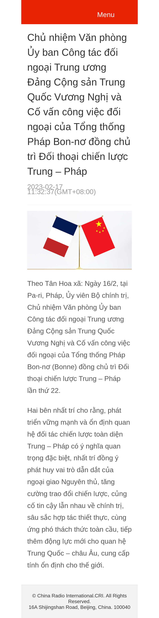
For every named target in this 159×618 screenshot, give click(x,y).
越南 (56, 11)
